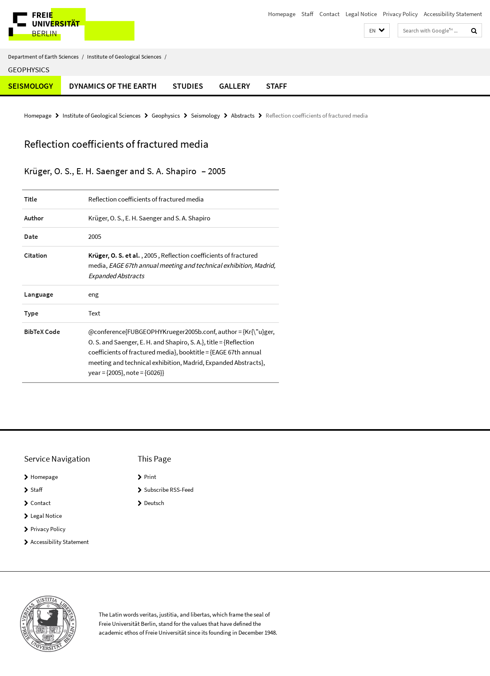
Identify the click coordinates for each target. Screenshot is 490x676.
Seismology (30, 86)
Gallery (234, 86)
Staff (307, 14)
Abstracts (242, 115)
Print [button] (150, 477)
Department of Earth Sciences (46, 56)
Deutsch (154, 503)
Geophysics (28, 69)
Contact (329, 14)
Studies (188, 86)
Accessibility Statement (453, 14)
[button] (377, 30)
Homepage (281, 14)
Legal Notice (361, 14)
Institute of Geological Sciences (127, 56)
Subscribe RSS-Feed (168, 489)
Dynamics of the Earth (113, 86)
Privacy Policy (400, 14)
